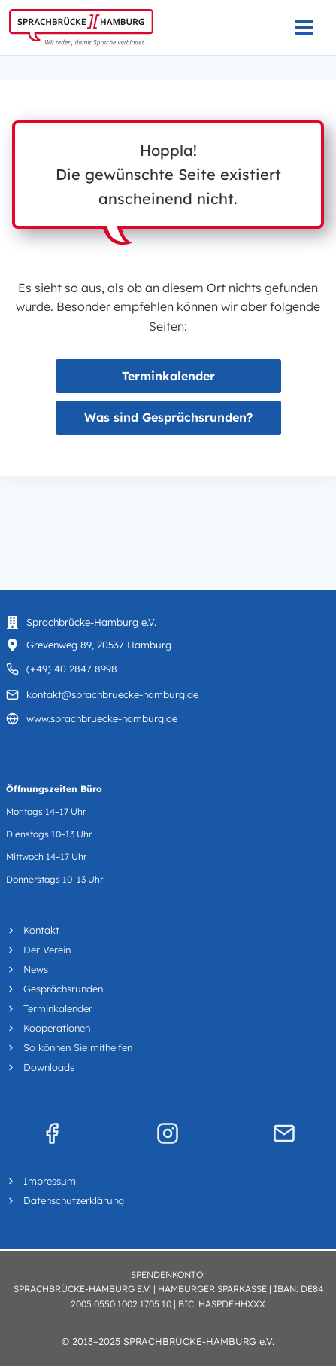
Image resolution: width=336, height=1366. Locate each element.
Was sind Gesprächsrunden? (168, 417)
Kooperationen (56, 1028)
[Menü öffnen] (312, 27)
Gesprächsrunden (63, 989)
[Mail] (284, 1133)
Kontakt (41, 930)
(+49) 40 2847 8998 (71, 669)
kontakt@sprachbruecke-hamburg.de (112, 694)
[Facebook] (52, 1133)
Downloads (48, 1067)
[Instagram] (167, 1133)
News (35, 969)
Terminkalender (168, 375)
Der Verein (47, 950)
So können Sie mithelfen (77, 1047)
